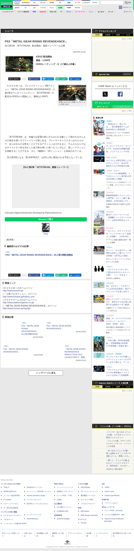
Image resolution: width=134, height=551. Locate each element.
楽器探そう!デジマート (65, 491)
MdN (79, 508)
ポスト (16, 79)
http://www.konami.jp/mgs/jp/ (16, 308)
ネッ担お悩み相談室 (10, 508)
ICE (103, 484)
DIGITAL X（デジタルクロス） (38, 504)
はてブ (49, 79)
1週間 (118, 35)
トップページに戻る (46, 373)
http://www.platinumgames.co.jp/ (18, 302)
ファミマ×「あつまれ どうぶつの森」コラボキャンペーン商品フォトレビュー (118, 435)
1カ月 (128, 35)
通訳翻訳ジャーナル (88, 495)
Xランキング (104, 103)
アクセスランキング (107, 31)
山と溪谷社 (58, 504)
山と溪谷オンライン (64, 507)
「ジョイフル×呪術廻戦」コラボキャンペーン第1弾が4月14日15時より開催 (118, 176)
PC (61, 12)
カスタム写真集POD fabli (114, 515)
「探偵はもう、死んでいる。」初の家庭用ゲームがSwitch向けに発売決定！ (117, 127)
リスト (24, 79)
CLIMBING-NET (63, 511)
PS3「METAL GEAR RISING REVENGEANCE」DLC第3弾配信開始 (39, 255)
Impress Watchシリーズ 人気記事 (113, 383)
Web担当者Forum (9, 491)
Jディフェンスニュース (89, 491)
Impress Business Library (36, 495)
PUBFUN (105, 500)
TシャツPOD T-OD (64, 495)
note (63, 79)
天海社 (107, 487)
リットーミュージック (65, 487)
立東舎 (59, 500)
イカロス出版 (83, 484)
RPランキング (102, 107)
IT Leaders (7, 500)
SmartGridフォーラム (34, 487)
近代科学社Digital (63, 519)
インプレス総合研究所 (11, 495)
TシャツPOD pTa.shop (113, 511)
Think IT (6, 487)
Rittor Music (58, 484)
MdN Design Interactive (89, 515)
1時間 (97, 35)
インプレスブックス (34, 515)
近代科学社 (58, 515)
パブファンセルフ (111, 503)
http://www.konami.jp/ (13, 290)
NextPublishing (32, 519)
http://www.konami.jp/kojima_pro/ (19, 296)
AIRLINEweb (85, 487)
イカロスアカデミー (88, 504)
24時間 (107, 35)
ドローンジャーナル (10, 504)
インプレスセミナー (34, 500)
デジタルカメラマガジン (12, 515)
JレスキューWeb (87, 500)
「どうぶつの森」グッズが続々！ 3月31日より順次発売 (115, 427)
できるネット (8, 519)
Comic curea (109, 491)
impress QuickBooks (112, 495)
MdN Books (85, 511)
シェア (36, 79)
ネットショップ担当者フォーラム (39, 491)
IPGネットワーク (108, 507)
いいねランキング (123, 107)
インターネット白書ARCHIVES (15, 523)
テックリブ (82, 519)
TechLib (83, 523)
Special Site (104, 74)
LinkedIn (77, 79)
